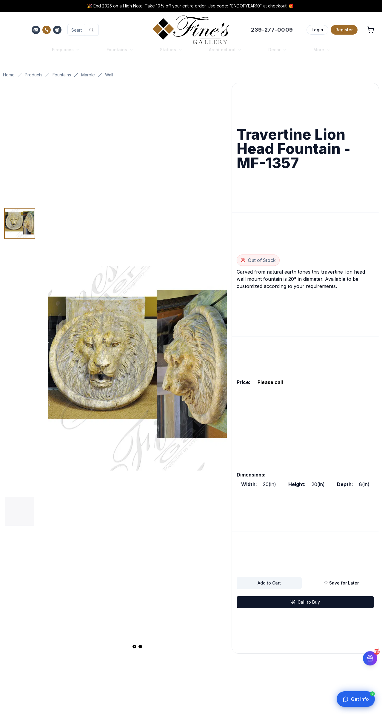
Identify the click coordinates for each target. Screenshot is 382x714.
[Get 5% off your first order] (370, 655)
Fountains (62, 74)
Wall (109, 74)
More (321, 55)
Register (344, 29)
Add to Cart (269, 582)
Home (9, 74)
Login (317, 29)
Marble (88, 74)
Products (33, 74)
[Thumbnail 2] (19, 511)
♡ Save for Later (341, 582)
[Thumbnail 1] (19, 223)
